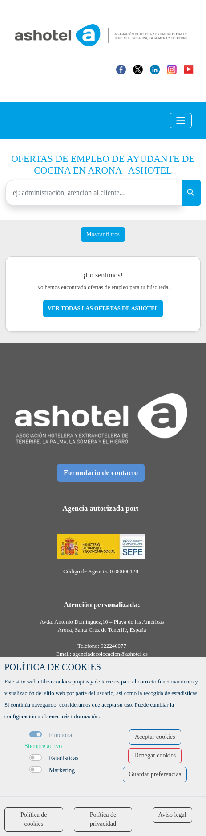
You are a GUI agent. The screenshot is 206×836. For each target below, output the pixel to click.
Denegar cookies (155, 755)
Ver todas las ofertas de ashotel (103, 308)
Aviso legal (172, 814)
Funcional (61, 735)
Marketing (62, 770)
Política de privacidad (103, 819)
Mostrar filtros (102, 234)
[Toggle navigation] (181, 120)
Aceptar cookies (155, 736)
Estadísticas (63, 758)
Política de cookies (33, 819)
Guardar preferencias (155, 774)
